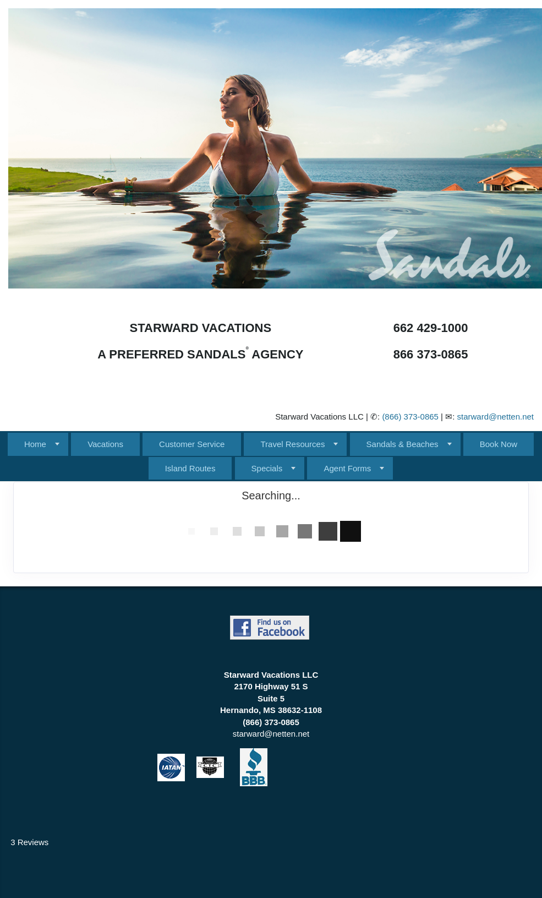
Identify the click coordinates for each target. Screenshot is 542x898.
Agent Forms (347, 468)
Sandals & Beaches (402, 444)
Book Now (498, 444)
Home (35, 444)
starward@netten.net (495, 416)
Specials (267, 468)
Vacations (105, 444)
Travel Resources (292, 444)
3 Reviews (29, 842)
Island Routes (190, 468)
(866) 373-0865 (410, 416)
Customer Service (192, 444)
